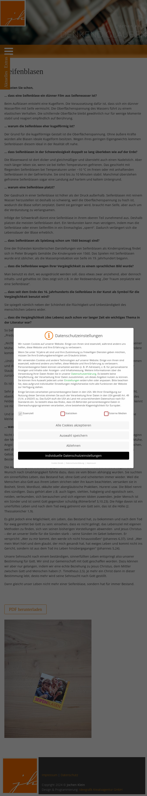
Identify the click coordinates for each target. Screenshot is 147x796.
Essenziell (26, 417)
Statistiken (69, 417)
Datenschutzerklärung (83, 377)
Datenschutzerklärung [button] (75, 467)
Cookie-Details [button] (57, 467)
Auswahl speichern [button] (74, 439)
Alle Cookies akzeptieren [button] (73, 429)
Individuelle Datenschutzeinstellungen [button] (73, 460)
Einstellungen (71, 384)
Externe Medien (115, 417)
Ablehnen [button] (73, 450)
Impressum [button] (91, 467)
